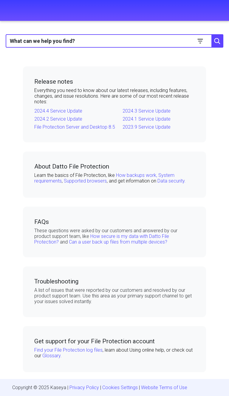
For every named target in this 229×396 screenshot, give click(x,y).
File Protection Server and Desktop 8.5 (74, 127)
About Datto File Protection (71, 166)
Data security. (171, 181)
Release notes (53, 81)
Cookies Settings (120, 387)
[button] (200, 41)
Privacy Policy (84, 387)
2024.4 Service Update (58, 111)
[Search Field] (114, 41)
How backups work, (137, 175)
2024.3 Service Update (147, 111)
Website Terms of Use (164, 387)
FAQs (41, 221)
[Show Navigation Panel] (8, 10)
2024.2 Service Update (58, 119)
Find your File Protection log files (68, 350)
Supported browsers (85, 181)
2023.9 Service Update (147, 127)
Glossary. (52, 355)
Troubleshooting (56, 281)
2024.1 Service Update (147, 119)
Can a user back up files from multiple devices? (118, 242)
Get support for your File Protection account (94, 341)
